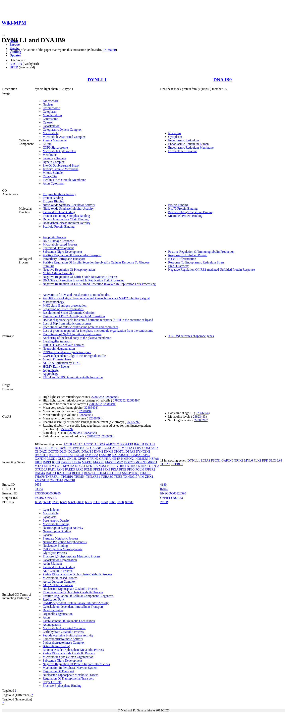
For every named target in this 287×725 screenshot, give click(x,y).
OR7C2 (154, 466)
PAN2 (60, 469)
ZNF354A (56, 480)
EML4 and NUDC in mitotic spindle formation (73, 377)
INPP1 (47, 462)
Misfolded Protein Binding (185, 215)
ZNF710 (69, 480)
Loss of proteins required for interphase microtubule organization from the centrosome (98, 330)
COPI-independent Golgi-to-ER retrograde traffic (74, 355)
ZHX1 (149, 476)
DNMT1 (119, 451)
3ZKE (47, 502)
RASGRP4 (64, 473)
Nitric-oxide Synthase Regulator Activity (69, 205)
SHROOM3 (100, 473)
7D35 (96, 502)
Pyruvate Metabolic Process (60, 538)
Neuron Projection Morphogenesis (64, 542)
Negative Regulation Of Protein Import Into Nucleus (76, 664)
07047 (164, 489)
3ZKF (55, 502)
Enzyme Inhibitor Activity (59, 194)
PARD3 (70, 469)
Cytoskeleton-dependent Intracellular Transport (73, 606)
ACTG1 (88, 444)
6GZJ (63, 502)
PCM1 (88, 469)
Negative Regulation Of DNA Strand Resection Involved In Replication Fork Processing (99, 284)
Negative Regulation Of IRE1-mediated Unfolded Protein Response (211, 269)
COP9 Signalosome (55, 147)
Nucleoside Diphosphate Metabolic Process (70, 675)
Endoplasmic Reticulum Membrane (191, 147)
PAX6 (80, 469)
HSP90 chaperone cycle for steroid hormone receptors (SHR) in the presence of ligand (98, 320)
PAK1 (52, 469)
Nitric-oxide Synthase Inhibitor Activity (68, 208)
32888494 (111, 397)
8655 (38, 484)
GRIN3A (105, 458)
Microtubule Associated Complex (64, 136)
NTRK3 (143, 466)
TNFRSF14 (52, 476)
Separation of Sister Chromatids (63, 309)
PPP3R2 (149, 469)
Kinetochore (50, 101)
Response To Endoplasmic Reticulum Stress (196, 262)
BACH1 (139, 444)
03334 (39, 489)
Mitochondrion (52, 115)
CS (37, 451)
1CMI (38, 502)
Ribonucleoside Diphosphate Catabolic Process (73, 592)
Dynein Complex (54, 162)
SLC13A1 (114, 473)
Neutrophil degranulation (59, 348)
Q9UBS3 (177, 497)
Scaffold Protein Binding (59, 226)
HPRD (14, 67)
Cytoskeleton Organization (60, 560)
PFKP (106, 469)
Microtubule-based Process (60, 244)
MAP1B (87, 462)
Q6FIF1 (165, 497)
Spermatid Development (58, 248)
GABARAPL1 (121, 455)
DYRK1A (55, 455)
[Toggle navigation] (3, 35)
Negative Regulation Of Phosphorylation (69, 269)
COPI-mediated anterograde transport (67, 352)
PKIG (131, 469)
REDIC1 (77, 473)
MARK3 (98, 462)
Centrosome (50, 118)
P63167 (39, 497)
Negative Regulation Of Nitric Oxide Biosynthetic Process (80, 276)
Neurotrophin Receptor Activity (63, 527)
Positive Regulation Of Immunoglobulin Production (201, 251)
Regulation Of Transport (58, 671)
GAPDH (40, 458)
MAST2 (110, 462)
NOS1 (102, 466)
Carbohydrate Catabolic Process (63, 631)
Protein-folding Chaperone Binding (190, 212)
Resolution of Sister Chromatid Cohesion (69, 312)
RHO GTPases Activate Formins (63, 345)
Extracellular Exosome (182, 151)
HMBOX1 (128, 458)
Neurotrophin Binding (57, 531)
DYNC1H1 (143, 451)
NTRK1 (121, 466)
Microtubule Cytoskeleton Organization (68, 657)
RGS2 (87, 473)
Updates (15, 55)
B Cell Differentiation (182, 258)
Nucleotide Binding (55, 545)
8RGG (129, 502)
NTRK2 (132, 466)
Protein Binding (53, 197)
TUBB (118, 476)
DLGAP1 (74, 451)
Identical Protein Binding (59, 212)
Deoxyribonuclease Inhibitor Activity (66, 223)
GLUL (62, 458)
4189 (163, 484)
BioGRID (16, 63)
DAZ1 (43, 451)
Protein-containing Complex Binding (66, 215)
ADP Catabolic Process (58, 570)
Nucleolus (174, 133)
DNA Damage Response (58, 241)
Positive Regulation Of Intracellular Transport (72, 255)
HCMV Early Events (56, 366)
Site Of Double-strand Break (61, 165)
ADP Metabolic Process (58, 585)
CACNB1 (96, 448)
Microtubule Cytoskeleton (59, 151)
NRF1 (111, 466)
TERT (135, 473)
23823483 (199, 416)
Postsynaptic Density (56, 520)
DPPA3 (130, 451)
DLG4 (63, 451)
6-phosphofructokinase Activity (63, 639)
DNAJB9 (222, 79)
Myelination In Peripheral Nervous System (70, 667)
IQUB (56, 462)
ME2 (119, 462)
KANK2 (66, 462)
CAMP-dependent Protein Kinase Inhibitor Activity (76, 603)
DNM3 (108, 451)
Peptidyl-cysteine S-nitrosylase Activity (68, 635)
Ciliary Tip (50, 176)
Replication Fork (53, 599)
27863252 (97, 397)
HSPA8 (154, 458)
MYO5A (68, 466)
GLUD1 (51, 458)
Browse (15, 44)
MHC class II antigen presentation (64, 305)
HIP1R (115, 458)
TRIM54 (79, 476)
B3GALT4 (126, 444)
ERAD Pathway (178, 266)
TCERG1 (177, 464)
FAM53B (105, 455)
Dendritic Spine (53, 610)
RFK (265, 460)
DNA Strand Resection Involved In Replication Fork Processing (83, 280)
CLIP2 (137, 448)
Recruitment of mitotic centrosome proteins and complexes (80, 327)
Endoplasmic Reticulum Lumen (188, 144)
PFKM (97, 469)
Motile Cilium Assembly (58, 273)
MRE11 (152, 462)
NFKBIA (92, 466)
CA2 (86, 448)
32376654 (202, 413)
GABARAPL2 (140, 455)
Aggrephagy (50, 370)
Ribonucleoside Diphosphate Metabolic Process (73, 649)
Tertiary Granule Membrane (60, 169)
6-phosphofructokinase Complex (63, 642)
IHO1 (38, 462)
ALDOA (99, 444)
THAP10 (145, 473)
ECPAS (205, 460)
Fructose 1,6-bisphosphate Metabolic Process (71, 556)
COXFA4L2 (150, 448)
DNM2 (98, 451)
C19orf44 (76, 448)
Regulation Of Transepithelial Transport (68, 678)
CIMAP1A (125, 448)
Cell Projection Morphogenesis (62, 549)
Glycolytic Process (55, 552)
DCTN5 (53, 451)
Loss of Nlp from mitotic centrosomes (67, 323)
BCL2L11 (41, 448)
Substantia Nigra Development (62, 251)
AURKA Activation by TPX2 (61, 363)
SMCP (126, 473)
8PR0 (104, 502)
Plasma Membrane (55, 140)
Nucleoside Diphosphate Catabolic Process (70, 588)
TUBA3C (107, 476)
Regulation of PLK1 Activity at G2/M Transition (74, 316)
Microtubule (50, 133)
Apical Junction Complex (59, 581)
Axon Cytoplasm (53, 183)
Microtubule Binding (56, 524)
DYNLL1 (97, 79)
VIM (141, 476)
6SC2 (88, 502)
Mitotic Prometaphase (57, 359)
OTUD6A (41, 469)
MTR (47, 466)
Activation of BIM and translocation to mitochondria (76, 294)
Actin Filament (52, 563)
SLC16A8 (275, 460)
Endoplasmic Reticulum (183, 140)
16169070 (109, 49)
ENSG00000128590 (173, 493)
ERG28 (79, 455)
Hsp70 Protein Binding (183, 208)
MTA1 (39, 466)
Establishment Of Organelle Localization (69, 621)
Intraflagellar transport (57, 341)
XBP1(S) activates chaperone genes (191, 336)
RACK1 (51, 473)
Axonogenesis (52, 624)
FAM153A (91, 455)
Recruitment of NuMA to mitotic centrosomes (72, 334)
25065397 (133, 422)
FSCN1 (216, 460)
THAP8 (40, 476)
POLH (139, 469)
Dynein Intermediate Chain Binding (65, 219)
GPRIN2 (92, 458)
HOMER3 (141, 458)
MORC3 (129, 462)
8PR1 (112, 502)
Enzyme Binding (53, 201)
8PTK (120, 502)
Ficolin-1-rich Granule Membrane (64, 179)
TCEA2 (165, 464)
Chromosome (51, 108)
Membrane (49, 154)
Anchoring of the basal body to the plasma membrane (77, 337)
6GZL (72, 502)
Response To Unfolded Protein (187, 255)
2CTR (164, 502)
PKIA (114, 469)
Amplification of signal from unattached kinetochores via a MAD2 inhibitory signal (96, 298)
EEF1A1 (68, 455)
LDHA (76, 462)
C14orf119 (63, 448)
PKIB (122, 469)
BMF (51, 448)
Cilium (47, 144)
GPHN (82, 458)
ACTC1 (78, 444)
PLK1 (257, 460)
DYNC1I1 (41, 455)
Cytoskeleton (51, 126)
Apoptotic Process (54, 237)
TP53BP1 (67, 476)
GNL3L (72, 458)
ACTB (68, 444)
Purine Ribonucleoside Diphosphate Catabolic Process (77, 574)
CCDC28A (111, 448)
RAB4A (40, 473)
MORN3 (140, 462)
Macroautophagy (53, 302)
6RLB (80, 502)
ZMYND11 (42, 480)
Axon (46, 617)
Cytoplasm (49, 111)
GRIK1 (238, 460)
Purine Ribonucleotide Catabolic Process (69, 653)
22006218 (200, 420)
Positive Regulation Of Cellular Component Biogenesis (78, 596)
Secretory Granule (54, 158)
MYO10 (57, 466)
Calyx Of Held (52, 682)
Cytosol (48, 122)
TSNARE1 (93, 476)
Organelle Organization (58, 614)
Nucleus (48, 104)
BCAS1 (150, 444)
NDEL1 (80, 466)
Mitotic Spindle (53, 172)
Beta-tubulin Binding (56, 646)
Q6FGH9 (51, 497)
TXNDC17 (130, 476)
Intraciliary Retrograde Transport (64, 258)
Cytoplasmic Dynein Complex (62, 129)
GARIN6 (227, 460)
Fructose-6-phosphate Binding (62, 685)
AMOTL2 (112, 444)
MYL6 (248, 460)
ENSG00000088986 (48, 493)
